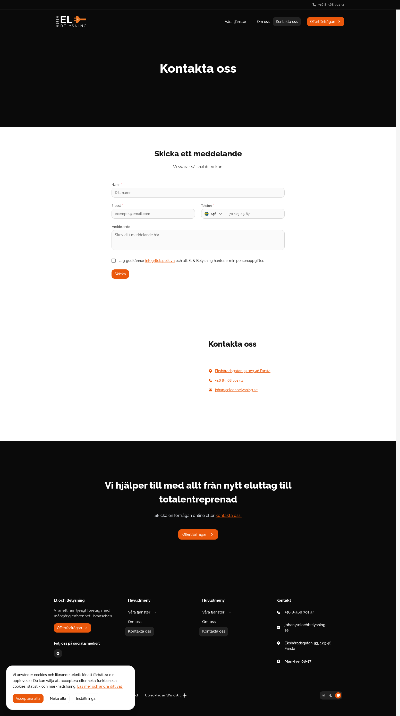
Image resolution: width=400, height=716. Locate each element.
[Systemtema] (338, 695)
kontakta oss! (229, 515)
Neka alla (58, 698)
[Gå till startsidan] (71, 21)
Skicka (120, 274)
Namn (117, 185)
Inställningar (86, 698)
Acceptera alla (28, 698)
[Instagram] (58, 653)
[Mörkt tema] (331, 695)
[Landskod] (213, 214)
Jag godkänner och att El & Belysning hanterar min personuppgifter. (191, 261)
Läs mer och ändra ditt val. (100, 686)
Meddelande (121, 227)
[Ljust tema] (324, 695)
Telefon (207, 206)
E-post (117, 206)
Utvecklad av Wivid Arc (166, 695)
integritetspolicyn (160, 261)
